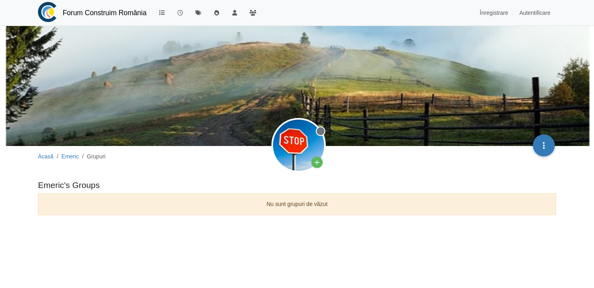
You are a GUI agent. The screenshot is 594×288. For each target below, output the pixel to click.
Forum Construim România (105, 13)
